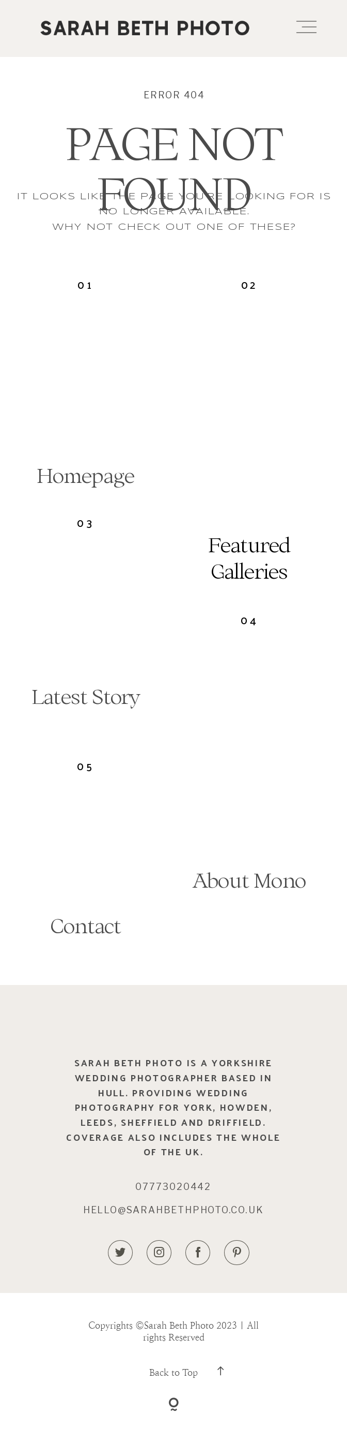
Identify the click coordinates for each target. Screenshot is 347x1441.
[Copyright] (174, 1406)
